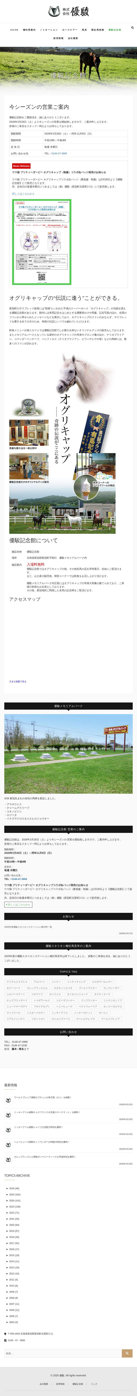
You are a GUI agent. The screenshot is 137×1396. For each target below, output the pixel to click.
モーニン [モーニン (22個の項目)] (103, 1012)
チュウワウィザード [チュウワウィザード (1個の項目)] (17, 1000)
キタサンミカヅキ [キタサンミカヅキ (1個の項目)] (63, 988)
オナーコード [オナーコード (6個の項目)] (14, 988)
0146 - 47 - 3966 (14, 1340)
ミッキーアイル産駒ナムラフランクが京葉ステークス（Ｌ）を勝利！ (47, 1112)
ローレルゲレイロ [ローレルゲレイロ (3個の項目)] (85, 1018)
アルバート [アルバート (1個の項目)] (39, 981)
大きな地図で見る (17, 681)
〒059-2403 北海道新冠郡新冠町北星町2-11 (28, 1333)
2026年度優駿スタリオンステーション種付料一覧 (28, 927)
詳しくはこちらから (23, 193)
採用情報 (58, 38)
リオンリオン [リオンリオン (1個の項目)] (38, 1018)
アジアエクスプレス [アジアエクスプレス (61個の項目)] (17, 981)
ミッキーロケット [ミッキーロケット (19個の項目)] (83, 1012)
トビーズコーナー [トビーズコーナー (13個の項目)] (65, 1000)
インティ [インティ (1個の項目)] (56, 981)
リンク (94, 1384)
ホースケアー (70, 29)
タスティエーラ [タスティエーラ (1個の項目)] (102, 994)
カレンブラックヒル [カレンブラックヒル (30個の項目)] (37, 988)
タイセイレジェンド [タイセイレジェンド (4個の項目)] (77, 994)
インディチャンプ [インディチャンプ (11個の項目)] (76, 981)
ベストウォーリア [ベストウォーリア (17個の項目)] (88, 1006)
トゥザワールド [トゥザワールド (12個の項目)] (42, 1000)
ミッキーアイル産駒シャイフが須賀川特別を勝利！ (38, 1127)
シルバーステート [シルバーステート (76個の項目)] (16, 994)
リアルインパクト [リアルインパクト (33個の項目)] (16, 1018)
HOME (14, 29)
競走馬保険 (97, 29)
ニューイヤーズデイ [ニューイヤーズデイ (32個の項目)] (17, 1006)
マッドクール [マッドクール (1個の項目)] (14, 1012)
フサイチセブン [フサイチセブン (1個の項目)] (42, 1006)
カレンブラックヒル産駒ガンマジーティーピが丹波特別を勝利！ (45, 1157)
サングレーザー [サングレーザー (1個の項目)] (111, 988)
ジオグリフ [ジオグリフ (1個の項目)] (37, 994)
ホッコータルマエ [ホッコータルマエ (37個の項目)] (112, 1006)
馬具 (84, 29)
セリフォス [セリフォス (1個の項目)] (55, 994)
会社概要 (73, 38)
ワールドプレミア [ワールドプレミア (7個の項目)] (110, 1018)
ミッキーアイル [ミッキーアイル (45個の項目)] (60, 1012)
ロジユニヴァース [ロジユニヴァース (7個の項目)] (61, 1018)
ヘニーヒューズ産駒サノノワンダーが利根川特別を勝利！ (42, 1142)
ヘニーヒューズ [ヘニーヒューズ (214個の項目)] (64, 1006)
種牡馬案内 (29, 29)
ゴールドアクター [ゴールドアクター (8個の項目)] (88, 988)
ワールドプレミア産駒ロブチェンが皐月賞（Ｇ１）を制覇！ (43, 1097)
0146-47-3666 (59, 153)
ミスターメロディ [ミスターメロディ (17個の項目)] (36, 1012)
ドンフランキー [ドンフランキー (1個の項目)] (89, 1000)
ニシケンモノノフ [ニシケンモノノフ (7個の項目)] (112, 1000)
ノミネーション (49, 29)
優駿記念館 (114, 29)
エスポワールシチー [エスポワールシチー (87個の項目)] (102, 981)
